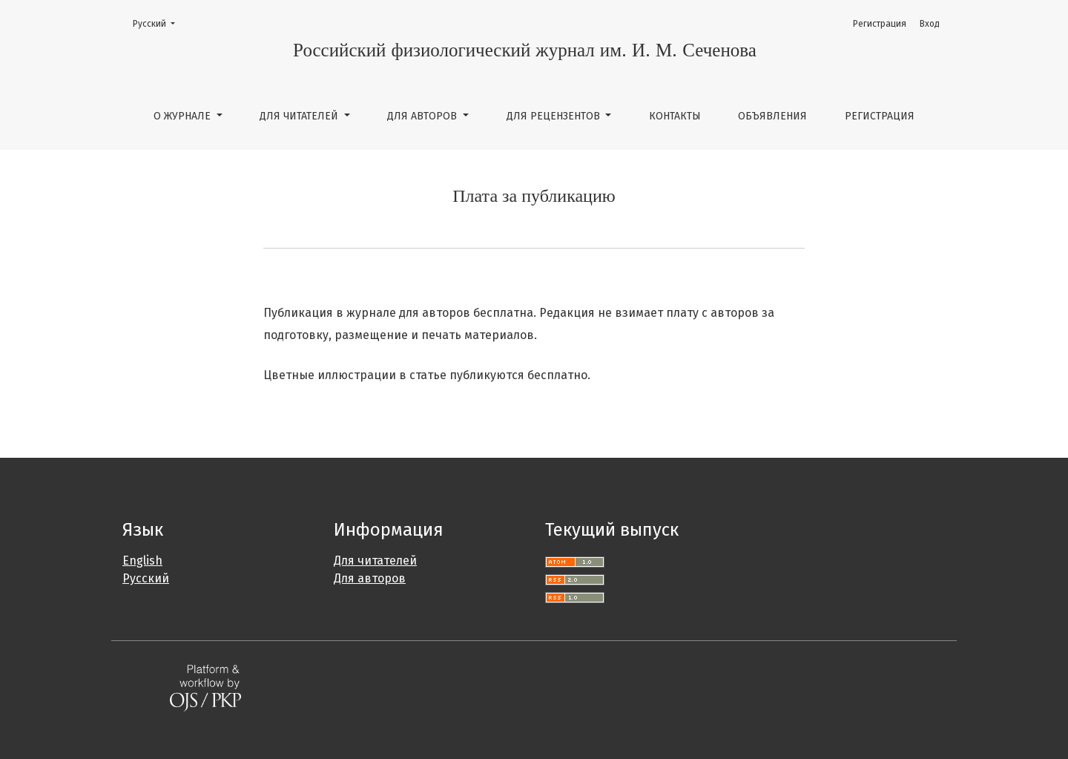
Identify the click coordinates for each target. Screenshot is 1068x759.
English (142, 560)
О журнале (184, 116)
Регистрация (879, 116)
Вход (930, 24)
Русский (158, 22)
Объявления (772, 116)
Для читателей (300, 116)
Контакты (675, 116)
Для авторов (423, 116)
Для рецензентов (555, 116)
